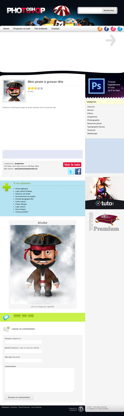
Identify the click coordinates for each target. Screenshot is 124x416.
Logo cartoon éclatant (23, 191)
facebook (106, 29)
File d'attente (40, 29)
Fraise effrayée (21, 204)
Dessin (90, 110)
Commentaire (10, 366)
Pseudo (8, 339)
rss (100, 29)
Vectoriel (91, 130)
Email (7, 348)
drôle (24, 316)
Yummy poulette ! (22, 212)
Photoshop (13, 407)
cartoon (17, 316)
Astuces (91, 107)
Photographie (93, 120)
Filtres (90, 113)
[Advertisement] (34, 53)
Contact (55, 29)
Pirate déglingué (21, 189)
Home (6, 29)
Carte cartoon (20, 202)
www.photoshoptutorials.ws (26, 169)
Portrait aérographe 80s (24, 199)
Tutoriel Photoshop (24, 407)
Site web (8, 357)
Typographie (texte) (96, 127)
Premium (104, 221)
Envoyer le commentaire (19, 397)
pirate (31, 316)
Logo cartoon (20, 207)
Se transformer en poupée (25, 196)
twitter (120, 29)
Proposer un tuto (21, 29)
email (113, 29)
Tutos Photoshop (36, 407)
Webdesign (92, 133)
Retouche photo (94, 123)
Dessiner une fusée (22, 194)
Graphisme (19, 164)
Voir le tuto (72, 164)
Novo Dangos (20, 209)
